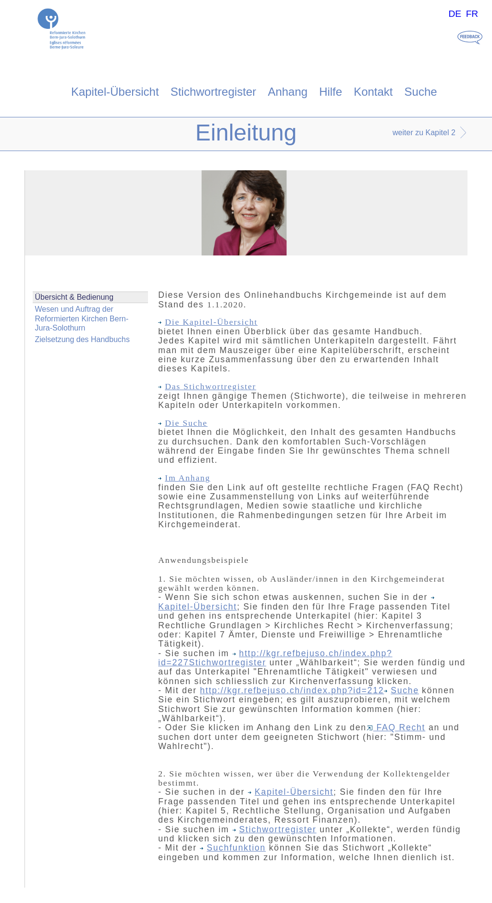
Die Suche (183, 423)
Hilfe (330, 91)
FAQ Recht (396, 727)
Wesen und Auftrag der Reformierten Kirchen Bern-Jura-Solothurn (82, 318)
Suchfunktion (233, 847)
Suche (421, 91)
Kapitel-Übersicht (115, 91)
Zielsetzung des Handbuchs (82, 339)
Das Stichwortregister (207, 386)
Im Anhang (184, 478)
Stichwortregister (214, 91)
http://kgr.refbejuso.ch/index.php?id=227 (275, 658)
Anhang (288, 91)
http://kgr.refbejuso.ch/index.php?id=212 (292, 690)
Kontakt (373, 91)
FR (472, 14)
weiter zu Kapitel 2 (424, 132)
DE (454, 14)
